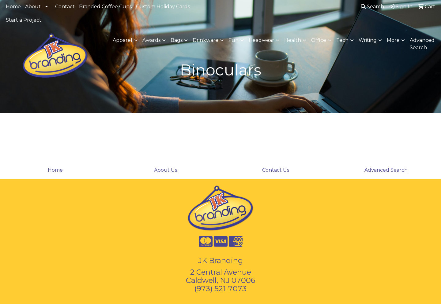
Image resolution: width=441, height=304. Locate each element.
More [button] (393, 40)
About (33, 6)
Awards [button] (151, 40)
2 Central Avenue (220, 272)
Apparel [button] (122, 40)
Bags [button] (177, 40)
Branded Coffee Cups (105, 6)
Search (372, 6)
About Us (165, 170)
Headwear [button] (261, 40)
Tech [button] (342, 40)
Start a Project (23, 20)
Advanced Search (422, 43)
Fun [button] (233, 40)
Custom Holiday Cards (163, 6)
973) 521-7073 (222, 288)
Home (13, 6)
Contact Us (275, 170)
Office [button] (318, 40)
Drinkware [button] (205, 40)
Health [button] (292, 40)
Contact (65, 6)
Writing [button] (368, 40)
